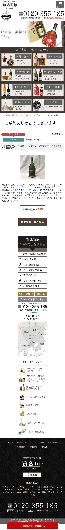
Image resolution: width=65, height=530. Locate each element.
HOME (10, 443)
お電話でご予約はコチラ (32, 526)
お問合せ (44, 447)
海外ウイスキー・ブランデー (16, 487)
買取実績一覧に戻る (32, 222)
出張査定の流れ (23, 443)
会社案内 (33, 447)
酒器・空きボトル (50, 492)
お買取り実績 (38, 443)
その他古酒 (34, 492)
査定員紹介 (52, 443)
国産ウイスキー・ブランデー (39, 489)
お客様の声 (21, 447)
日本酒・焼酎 (21, 492)
